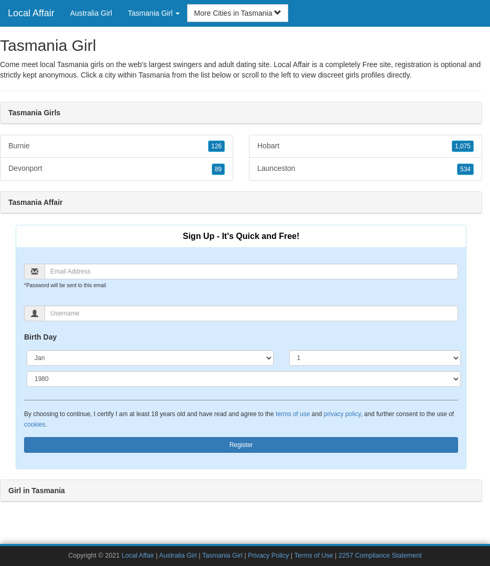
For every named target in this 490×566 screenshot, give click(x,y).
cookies (34, 424)
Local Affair (31, 13)
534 (465, 169)
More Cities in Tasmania (237, 13)
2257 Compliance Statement (380, 555)
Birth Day (40, 337)
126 (216, 146)
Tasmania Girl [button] (154, 13)
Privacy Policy (268, 555)
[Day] (375, 358)
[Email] (251, 271)
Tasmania (154, 75)
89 (218, 169)
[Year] (244, 379)
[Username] (251, 313)
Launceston (365, 169)
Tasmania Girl (222, 555)
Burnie (116, 146)
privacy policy (342, 414)
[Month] (150, 358)
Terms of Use (313, 555)
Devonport (116, 169)
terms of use (293, 414)
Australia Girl (91, 13)
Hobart (365, 146)
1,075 (463, 146)
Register (241, 445)
